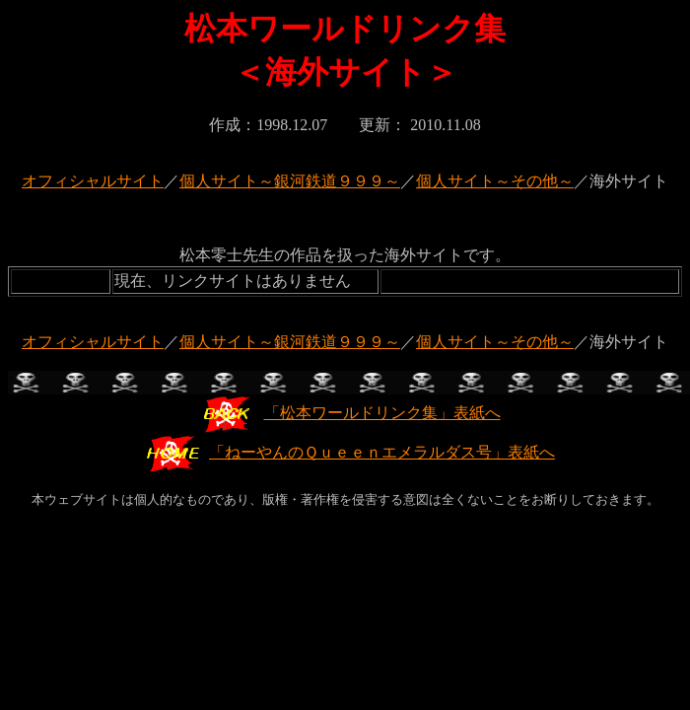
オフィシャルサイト (93, 181)
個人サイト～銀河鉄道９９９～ (289, 181)
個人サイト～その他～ (495, 181)
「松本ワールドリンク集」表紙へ (350, 412)
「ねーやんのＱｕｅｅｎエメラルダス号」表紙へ (350, 452)
